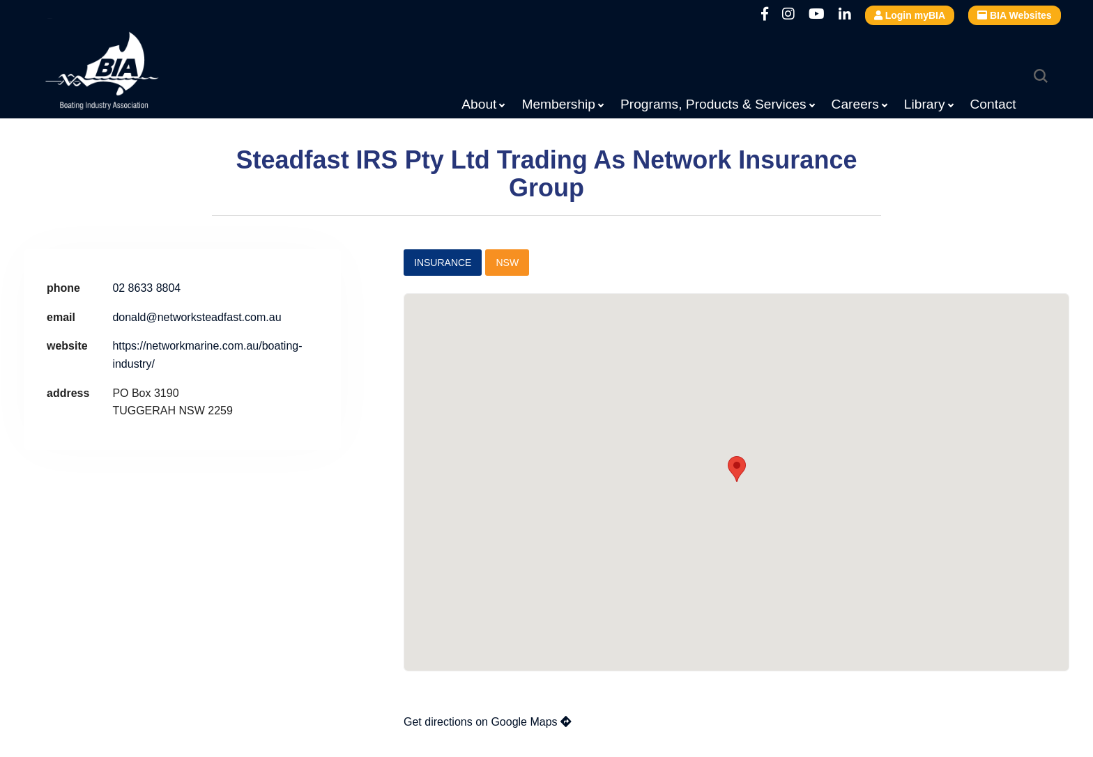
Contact (993, 104)
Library (924, 104)
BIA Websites (1014, 15)
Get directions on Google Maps (488, 722)
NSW (507, 262)
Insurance (442, 262)
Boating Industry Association (136, 73)
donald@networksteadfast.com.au (196, 317)
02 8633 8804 (146, 288)
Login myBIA (909, 15)
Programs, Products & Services (713, 104)
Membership (558, 104)
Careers (855, 104)
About (478, 104)
